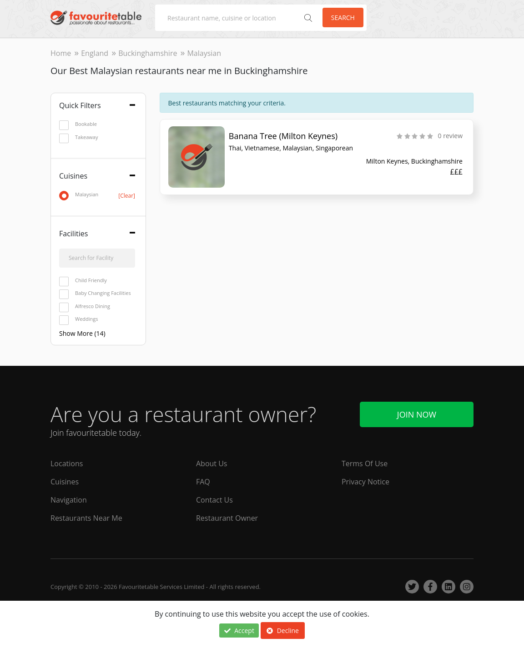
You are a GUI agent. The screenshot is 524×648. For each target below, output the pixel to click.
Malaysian (97, 195)
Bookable (78, 124)
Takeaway (78, 137)
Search (343, 17)
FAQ (203, 482)
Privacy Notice (365, 482)
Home (60, 53)
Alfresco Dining (84, 306)
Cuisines (64, 482)
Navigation (68, 500)
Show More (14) (82, 333)
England (94, 53)
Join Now (416, 414)
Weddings (78, 319)
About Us (211, 464)
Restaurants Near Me (86, 518)
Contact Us (214, 500)
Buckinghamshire (147, 53)
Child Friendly (83, 280)
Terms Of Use (365, 464)
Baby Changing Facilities (95, 293)
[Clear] (126, 195)
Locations (66, 464)
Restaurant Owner (227, 518)
